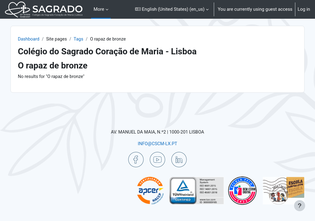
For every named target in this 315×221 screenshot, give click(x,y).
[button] (172, 9)
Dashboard (42, 39)
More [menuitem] (99, 9)
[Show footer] (299, 205)
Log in (304, 9)
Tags (93, 39)
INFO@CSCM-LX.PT (157, 143)
